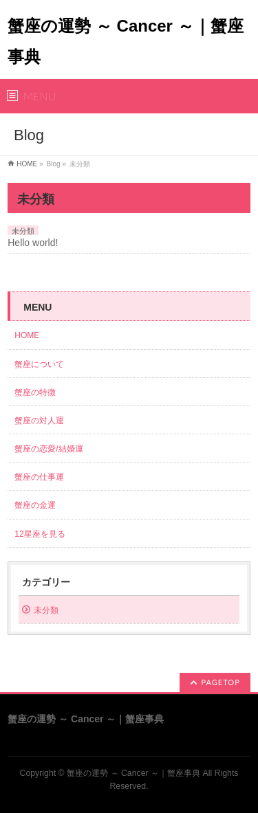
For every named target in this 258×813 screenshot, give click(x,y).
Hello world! (33, 242)
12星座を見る (39, 534)
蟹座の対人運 (43, 420)
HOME (27, 164)
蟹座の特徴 (39, 392)
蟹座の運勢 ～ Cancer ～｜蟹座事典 (133, 773)
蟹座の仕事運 (39, 477)
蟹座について (43, 364)
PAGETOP (221, 682)
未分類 (23, 231)
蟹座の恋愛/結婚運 (48, 449)
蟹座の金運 (35, 505)
